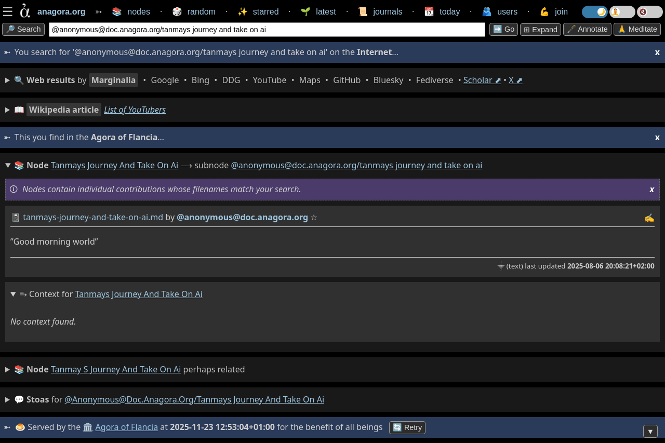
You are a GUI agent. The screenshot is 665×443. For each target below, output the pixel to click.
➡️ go (503, 29)
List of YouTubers (135, 109)
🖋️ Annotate (587, 29)
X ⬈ (516, 80)
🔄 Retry (407, 427)
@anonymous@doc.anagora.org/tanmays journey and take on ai (356, 165)
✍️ (649, 217)
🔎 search (23, 29)
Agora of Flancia (127, 427)
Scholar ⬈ (482, 80)
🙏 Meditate (637, 29)
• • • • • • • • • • (268, 80)
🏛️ (88, 427)
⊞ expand (540, 29)
